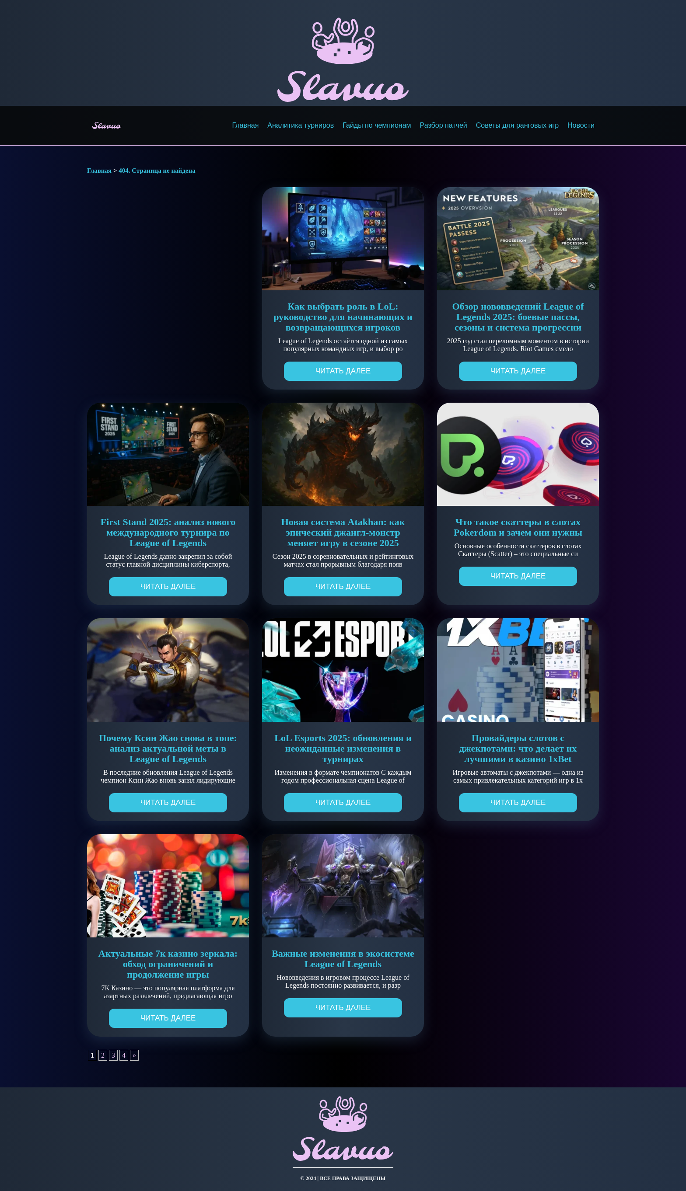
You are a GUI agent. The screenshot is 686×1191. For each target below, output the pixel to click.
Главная (245, 125)
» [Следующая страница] (134, 1055)
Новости (581, 125)
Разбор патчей (443, 125)
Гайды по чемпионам (377, 125)
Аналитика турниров (300, 125)
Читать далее (343, 371)
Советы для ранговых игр (517, 125)
